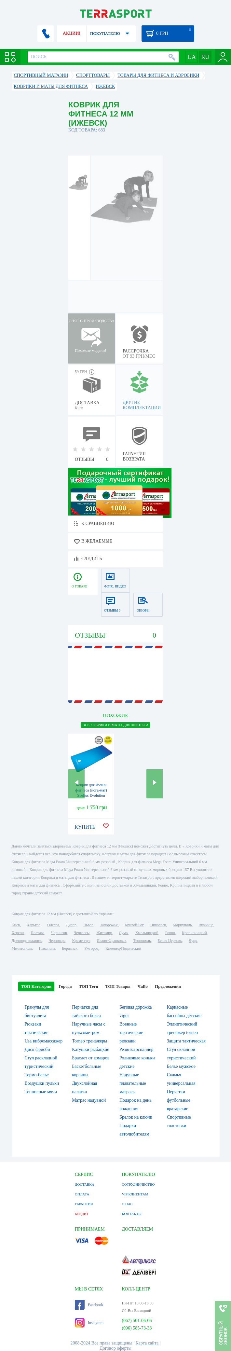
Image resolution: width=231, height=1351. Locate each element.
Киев (16, 925)
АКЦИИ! (71, 33)
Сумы (123, 933)
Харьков (33, 925)
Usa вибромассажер (44, 1041)
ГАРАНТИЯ (84, 1204)
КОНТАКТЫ (132, 1214)
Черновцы (56, 940)
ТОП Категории (36, 986)
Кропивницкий (194, 933)
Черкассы (82, 933)
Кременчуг (81, 940)
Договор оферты (115, 1348)
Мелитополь (22, 948)
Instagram (89, 1323)
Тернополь (142, 940)
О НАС (127, 1204)
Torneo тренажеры (89, 1041)
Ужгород (91, 948)
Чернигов (59, 933)
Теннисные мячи (41, 1091)
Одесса (53, 925)
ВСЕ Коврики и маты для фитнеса (116, 725)
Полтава (37, 933)
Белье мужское (181, 1066)
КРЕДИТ (81, 1214)
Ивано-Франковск (111, 940)
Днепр (71, 925)
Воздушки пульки (42, 1083)
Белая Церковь (170, 940)
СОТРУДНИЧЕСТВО (138, 1184)
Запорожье (109, 925)
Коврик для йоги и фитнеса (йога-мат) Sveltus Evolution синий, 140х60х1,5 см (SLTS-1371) (91, 795)
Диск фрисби (37, 1049)
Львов (88, 925)
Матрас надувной (89, 1100)
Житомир (104, 933)
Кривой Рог (134, 925)
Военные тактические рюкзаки (131, 1032)
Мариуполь (182, 925)
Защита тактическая (186, 1041)
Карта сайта (147, 1343)
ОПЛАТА (82, 1194)
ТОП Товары (117, 986)
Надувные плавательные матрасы (132, 1083)
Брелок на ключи (135, 1117)
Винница (205, 925)
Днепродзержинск (27, 940)
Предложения (168, 986)
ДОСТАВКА (84, 1184)
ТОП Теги (88, 986)
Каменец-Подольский (123, 948)
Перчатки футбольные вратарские (178, 1100)
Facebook (89, 1305)
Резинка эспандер (136, 1049)
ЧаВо (143, 986)
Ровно (170, 933)
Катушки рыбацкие (90, 1049)
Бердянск (69, 948)
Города (65, 986)
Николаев (158, 925)
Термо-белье (37, 1074)
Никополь (47, 948)
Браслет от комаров (90, 1057)
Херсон (18, 933)
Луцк (193, 940)
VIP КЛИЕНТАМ (135, 1194)
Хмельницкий (146, 933)
